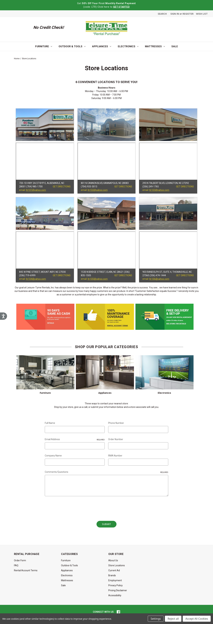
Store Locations (116, 565)
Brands (112, 575)
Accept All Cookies (196, 619)
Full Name (50, 423)
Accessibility (114, 595)
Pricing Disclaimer (117, 590)
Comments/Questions (106, 472)
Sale (174, 46)
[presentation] (70, 507)
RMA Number (115, 455)
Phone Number (116, 423)
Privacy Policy (115, 585)
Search (162, 13)
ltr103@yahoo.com (159, 190)
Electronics (128, 46)
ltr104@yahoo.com (36, 279)
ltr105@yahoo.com (98, 279)
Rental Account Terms (25, 570)
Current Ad (114, 570)
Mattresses (155, 46)
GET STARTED (121, 6)
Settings (156, 619)
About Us (113, 560)
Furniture (43, 46)
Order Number (115, 439)
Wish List (202, 13)
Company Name (53, 455)
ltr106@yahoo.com (159, 279)
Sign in (174, 13)
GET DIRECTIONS (62, 186)
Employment (115, 580)
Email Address (75, 439)
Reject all (173, 619)
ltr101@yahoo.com (36, 190)
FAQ (16, 565)
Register (188, 13)
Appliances (101, 46)
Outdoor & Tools (72, 46)
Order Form (20, 560)
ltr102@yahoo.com (98, 190)
